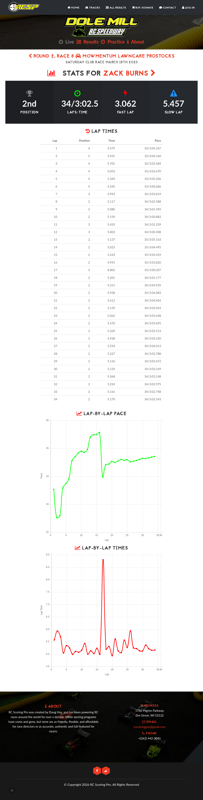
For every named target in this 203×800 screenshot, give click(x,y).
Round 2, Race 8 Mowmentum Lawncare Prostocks (101, 56)
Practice (113, 42)
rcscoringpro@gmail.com (149, 727)
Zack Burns (129, 73)
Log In (188, 8)
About (135, 42)
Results (87, 42)
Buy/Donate (142, 8)
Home (73, 8)
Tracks (92, 8)
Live (66, 42)
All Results (116, 8)
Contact (167, 8)
